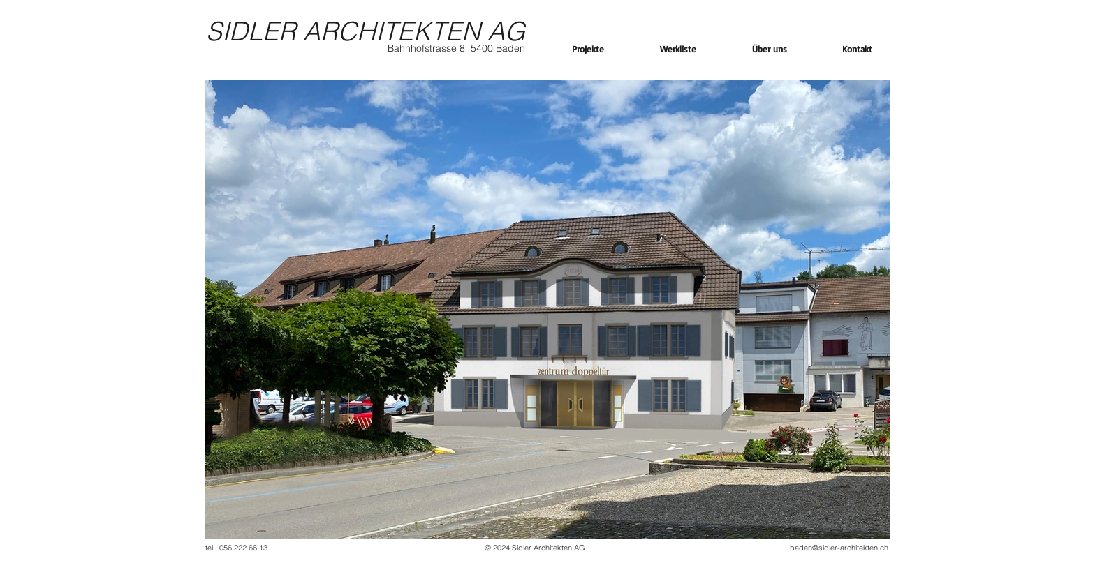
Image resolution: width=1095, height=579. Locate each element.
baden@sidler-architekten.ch (839, 547)
